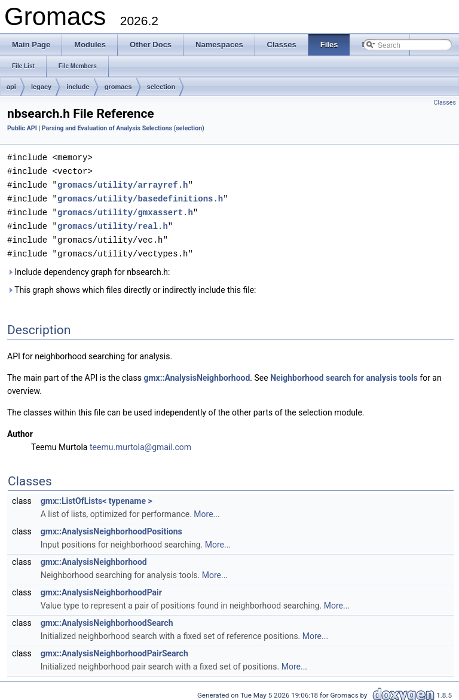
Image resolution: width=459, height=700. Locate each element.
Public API (22, 128)
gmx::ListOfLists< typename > (96, 496)
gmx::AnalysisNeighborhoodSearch (107, 618)
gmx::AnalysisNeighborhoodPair (101, 587)
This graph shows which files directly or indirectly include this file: (131, 285)
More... (206, 509)
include (78, 86)
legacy (41, 86)
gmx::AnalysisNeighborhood (196, 373)
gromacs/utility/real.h (112, 222)
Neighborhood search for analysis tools (344, 373)
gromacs (118, 86)
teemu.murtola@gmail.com (140, 442)
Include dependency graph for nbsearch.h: (88, 267)
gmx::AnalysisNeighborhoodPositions (111, 526)
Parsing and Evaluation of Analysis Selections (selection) (123, 128)
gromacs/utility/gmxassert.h (125, 209)
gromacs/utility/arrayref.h (122, 183)
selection (161, 86)
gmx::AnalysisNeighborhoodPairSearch (114, 648)
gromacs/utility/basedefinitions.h (140, 196)
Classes (445, 102)
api (11, 86)
